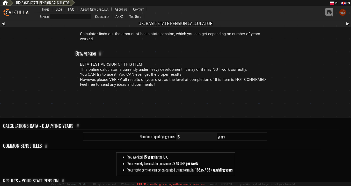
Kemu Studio (79, 184)
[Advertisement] (175, 103)
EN (345, 3)
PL (334, 3)
